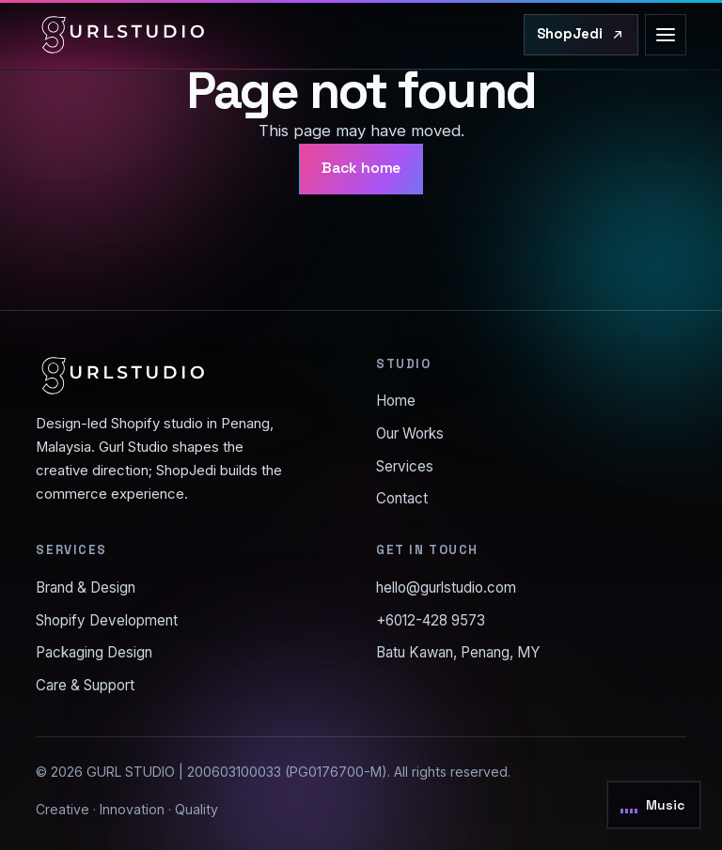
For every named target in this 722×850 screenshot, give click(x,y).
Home (396, 401)
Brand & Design (85, 587)
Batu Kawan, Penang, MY (458, 652)
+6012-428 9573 (430, 620)
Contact (402, 498)
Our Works (410, 433)
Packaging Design (94, 652)
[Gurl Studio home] (123, 34)
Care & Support (85, 685)
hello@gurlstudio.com (446, 587)
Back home (361, 168)
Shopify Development (107, 620)
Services (404, 466)
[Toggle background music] (653, 804)
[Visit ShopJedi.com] (581, 34)
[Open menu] (665, 34)
